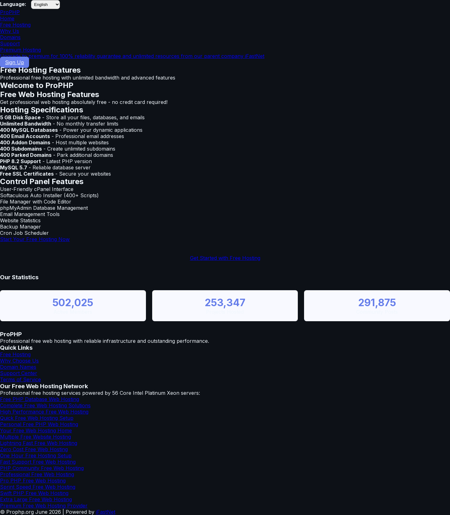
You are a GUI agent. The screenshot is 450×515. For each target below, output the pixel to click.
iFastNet (105, 512)
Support (10, 43)
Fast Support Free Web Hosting (38, 462)
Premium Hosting (225, 53)
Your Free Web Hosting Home (36, 430)
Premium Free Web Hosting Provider (44, 505)
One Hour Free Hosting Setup (36, 455)
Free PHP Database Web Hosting (39, 399)
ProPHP (10, 12)
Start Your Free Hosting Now (35, 239)
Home (7, 18)
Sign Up (14, 62)
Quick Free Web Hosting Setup (36, 418)
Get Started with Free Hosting (225, 258)
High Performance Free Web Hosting (44, 412)
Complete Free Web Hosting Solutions (45, 405)
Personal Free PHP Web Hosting (39, 424)
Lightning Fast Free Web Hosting (38, 443)
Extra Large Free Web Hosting (36, 499)
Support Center (18, 373)
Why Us (9, 31)
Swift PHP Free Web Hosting (34, 493)
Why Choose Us (19, 361)
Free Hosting (15, 25)
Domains (10, 37)
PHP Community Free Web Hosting (42, 468)
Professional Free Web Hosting (37, 474)
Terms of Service (20, 379)
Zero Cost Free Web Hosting (34, 449)
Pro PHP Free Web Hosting (33, 480)
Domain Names (18, 367)
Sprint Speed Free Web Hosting (37, 487)
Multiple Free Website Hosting (35, 437)
